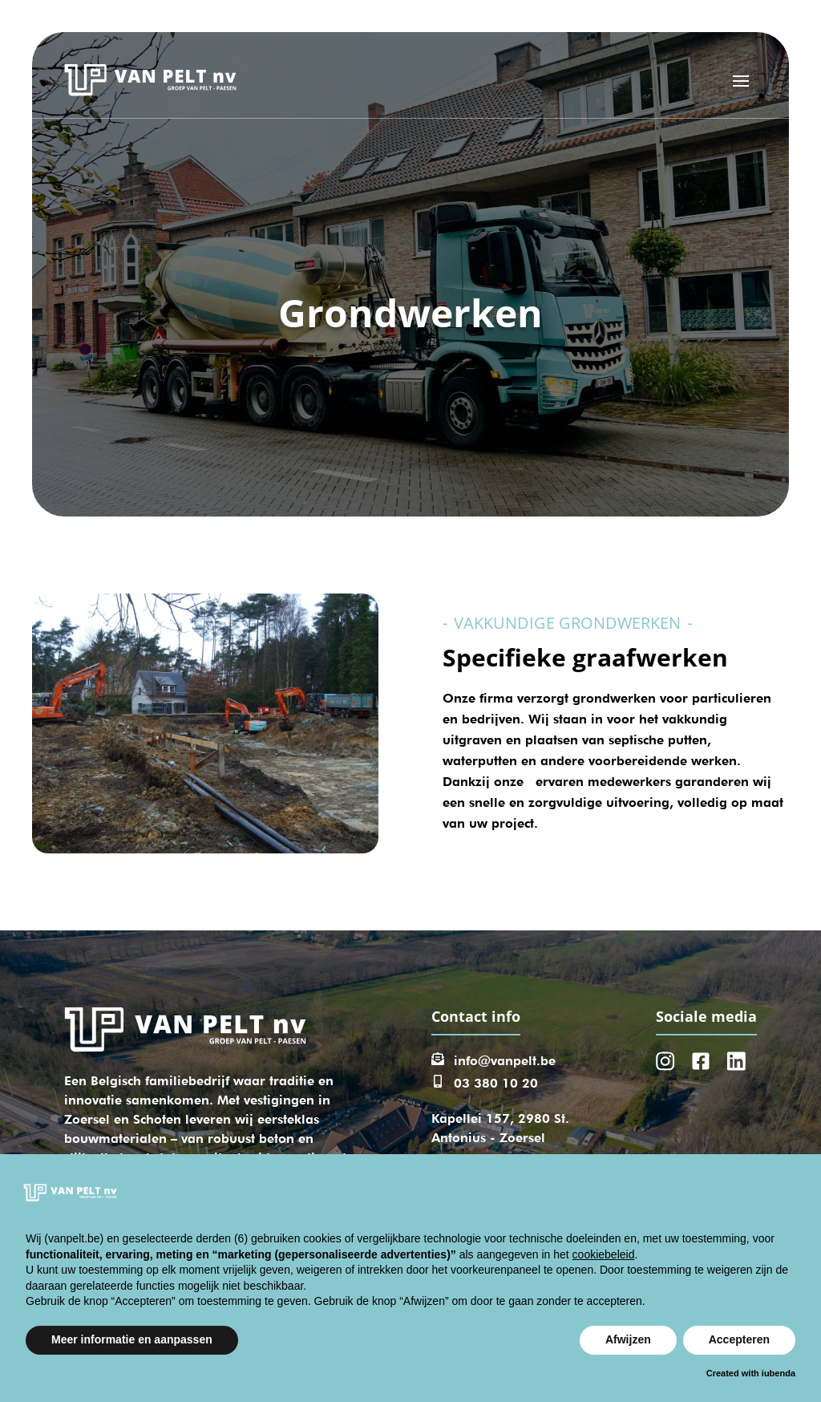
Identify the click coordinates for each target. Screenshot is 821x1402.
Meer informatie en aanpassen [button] (131, 1339)
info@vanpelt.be (505, 1060)
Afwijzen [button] (628, 1339)
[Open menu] (741, 80)
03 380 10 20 (496, 1083)
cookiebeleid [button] (603, 1254)
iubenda (778, 1373)
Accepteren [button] (739, 1339)
